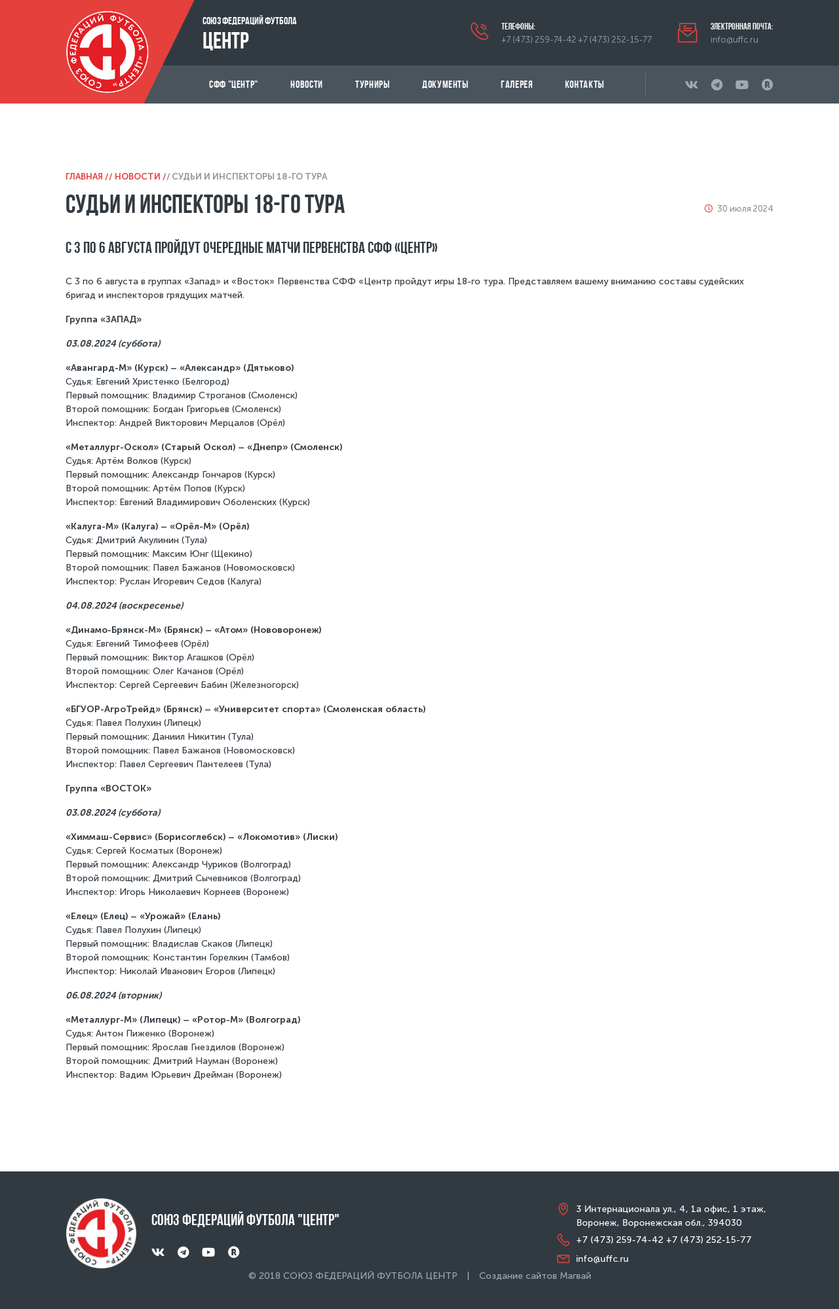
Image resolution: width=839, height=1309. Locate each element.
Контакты (584, 84)
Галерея (516, 84)
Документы (445, 84)
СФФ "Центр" (233, 84)
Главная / (87, 176)
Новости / (140, 176)
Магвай (575, 1275)
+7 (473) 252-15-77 (615, 40)
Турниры (372, 84)
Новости (306, 84)
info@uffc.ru (734, 40)
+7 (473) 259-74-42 (538, 40)
